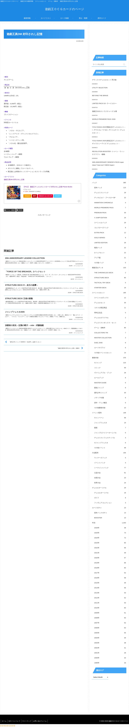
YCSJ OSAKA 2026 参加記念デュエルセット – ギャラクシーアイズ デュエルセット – (108, 142)
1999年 (20, 210)
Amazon (27, 196)
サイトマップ (27, 721)
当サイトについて (15, 721)
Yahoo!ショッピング (46, 196)
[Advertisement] (44, 58)
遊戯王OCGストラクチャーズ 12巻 (104, 111)
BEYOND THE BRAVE (100, 95)
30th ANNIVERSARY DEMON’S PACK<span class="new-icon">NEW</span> (108, 163)
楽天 (34, 196)
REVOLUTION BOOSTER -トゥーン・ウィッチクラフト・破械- (108, 152)
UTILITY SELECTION (99, 88)
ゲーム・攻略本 (9, 210)
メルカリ (57, 196)
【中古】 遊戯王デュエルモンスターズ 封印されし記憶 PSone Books (47, 187)
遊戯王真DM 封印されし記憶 (14, 179)
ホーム (4, 721)
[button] (124, 64)
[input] (109, 64)
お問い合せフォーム (40, 721)
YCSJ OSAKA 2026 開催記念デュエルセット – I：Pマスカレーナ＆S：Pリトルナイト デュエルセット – (108, 130)
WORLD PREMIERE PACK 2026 (103, 119)
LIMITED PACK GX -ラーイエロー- (104, 103)
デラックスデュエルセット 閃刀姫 (104, 80)
